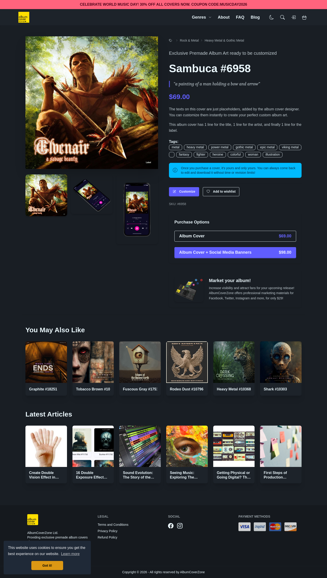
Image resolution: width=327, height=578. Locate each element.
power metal (219, 147)
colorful (235, 154)
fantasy (184, 154)
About (224, 17)
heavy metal (195, 147)
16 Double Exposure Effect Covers (90, 477)
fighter (200, 154)
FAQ (240, 17)
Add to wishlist (221, 191)
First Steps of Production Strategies (275, 477)
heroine (218, 154)
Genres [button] (201, 17)
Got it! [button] (47, 565)
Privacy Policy (107, 531)
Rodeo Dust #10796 (186, 389)
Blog (255, 17)
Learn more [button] (70, 554)
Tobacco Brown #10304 (96, 389)
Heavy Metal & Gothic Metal (224, 40)
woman (253, 154)
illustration (272, 154)
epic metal (267, 147)
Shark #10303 (275, 389)
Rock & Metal (189, 40)
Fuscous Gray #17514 (141, 389)
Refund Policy (107, 537)
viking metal (290, 147)
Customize (184, 191)
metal (175, 147)
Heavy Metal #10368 (234, 389)
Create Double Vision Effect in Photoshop (42, 477)
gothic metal (244, 147)
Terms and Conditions (113, 524)
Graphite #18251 (43, 389)
